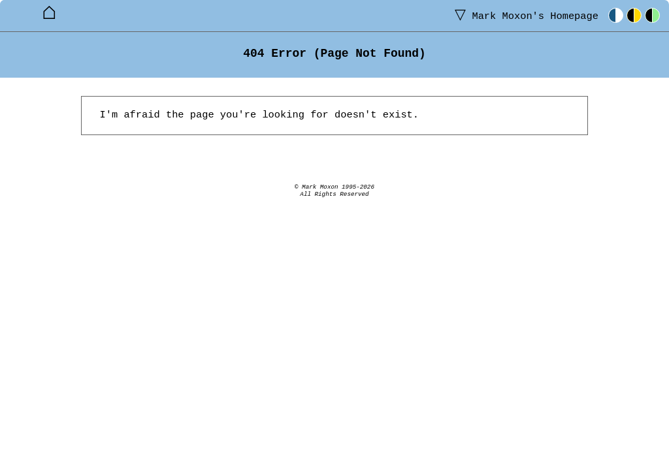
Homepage (523, 15)
